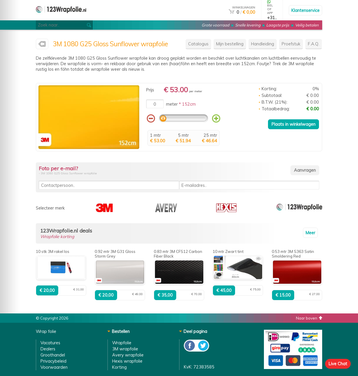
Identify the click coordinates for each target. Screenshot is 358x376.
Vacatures (50, 342)
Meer (310, 232)
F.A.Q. (313, 44)
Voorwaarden (54, 367)
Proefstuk (291, 44)
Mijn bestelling (230, 44)
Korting (119, 367)
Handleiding (262, 44)
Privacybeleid (53, 361)
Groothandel (52, 355)
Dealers (47, 349)
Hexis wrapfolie (127, 361)
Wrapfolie (121, 342)
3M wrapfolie (125, 349)
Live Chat (338, 363)
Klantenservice (305, 10)
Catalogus (198, 44)
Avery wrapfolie (128, 355)
